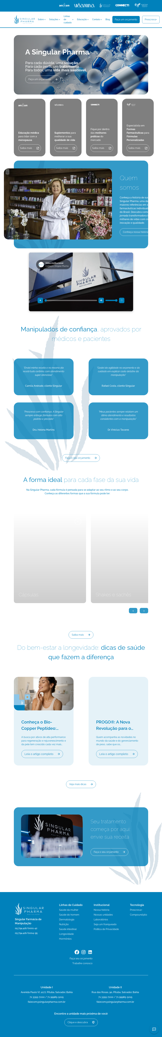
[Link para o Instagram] (83, 953)
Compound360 (138, 914)
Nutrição (64, 924)
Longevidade (66, 934)
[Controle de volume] (111, 300)
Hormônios (65, 938)
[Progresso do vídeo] (71, 300)
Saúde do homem (69, 914)
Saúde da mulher (68, 909)
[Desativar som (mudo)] (101, 300)
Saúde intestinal (68, 929)
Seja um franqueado (105, 924)
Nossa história (101, 909)
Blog (107, 19)
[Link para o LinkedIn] (90, 953)
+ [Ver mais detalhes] (77, 521)
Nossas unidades (103, 914)
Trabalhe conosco (82, 963)
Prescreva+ (136, 909)
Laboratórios (101, 919)
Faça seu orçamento (81, 958)
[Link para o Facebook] (76, 953)
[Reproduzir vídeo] (40, 300)
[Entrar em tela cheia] (121, 300)
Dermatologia (66, 919)
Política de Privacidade (106, 929)
